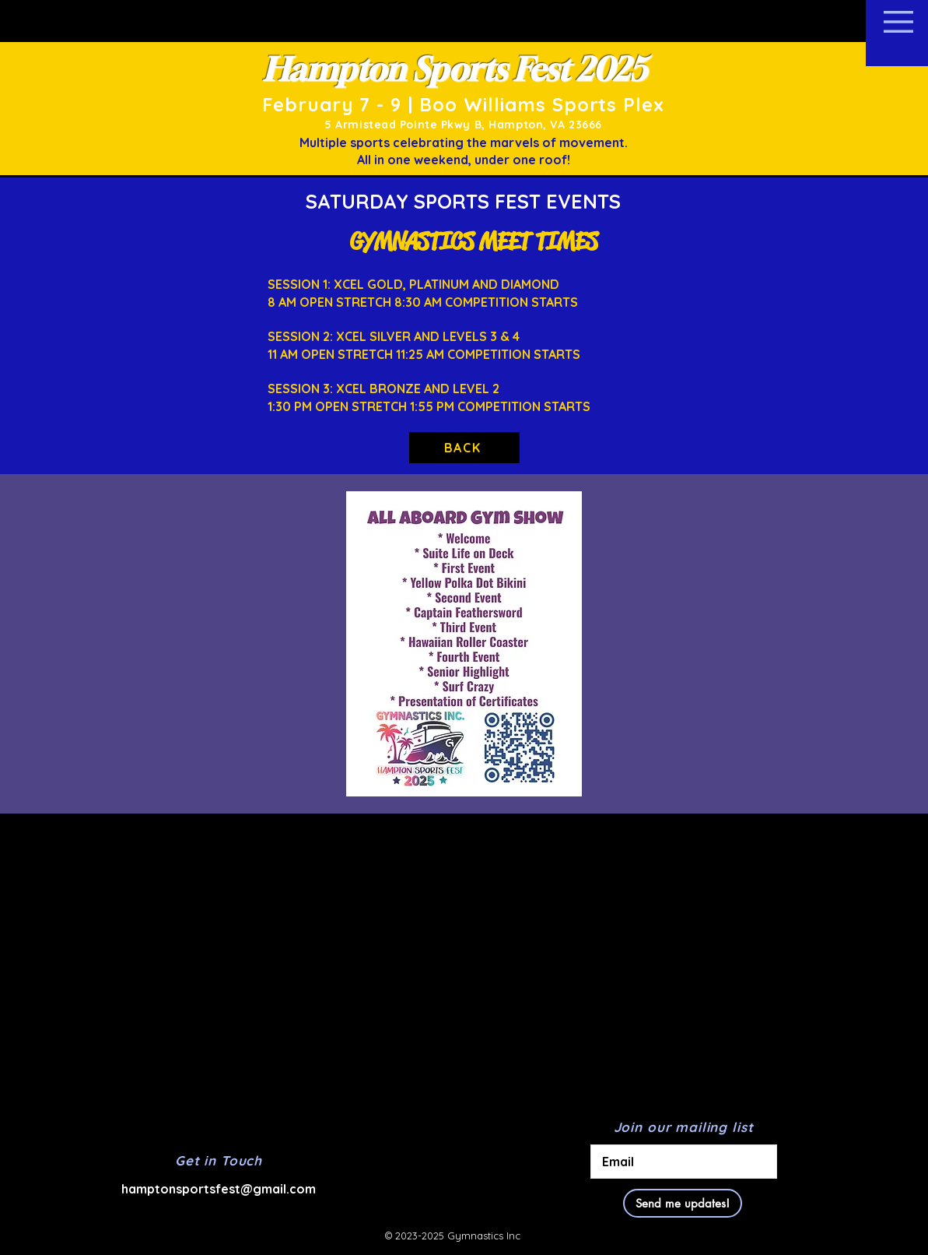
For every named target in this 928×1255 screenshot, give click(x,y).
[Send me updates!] (682, 1203)
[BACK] (464, 447)
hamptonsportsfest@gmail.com (218, 1189)
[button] (898, 22)
